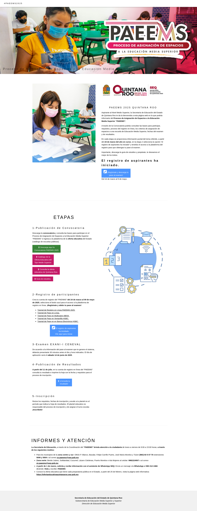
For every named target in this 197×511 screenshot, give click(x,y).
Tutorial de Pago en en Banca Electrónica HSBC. (57, 321)
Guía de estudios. (42, 279)
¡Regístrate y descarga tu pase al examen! (116, 173)
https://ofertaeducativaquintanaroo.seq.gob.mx (57, 474)
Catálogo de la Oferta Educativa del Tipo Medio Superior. (43, 260)
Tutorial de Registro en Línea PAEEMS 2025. (56, 310)
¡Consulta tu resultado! (64, 382)
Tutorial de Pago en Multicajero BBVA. (53, 316)
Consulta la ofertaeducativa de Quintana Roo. (46, 270)
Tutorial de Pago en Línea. (48, 313)
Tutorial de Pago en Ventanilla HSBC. (53, 318)
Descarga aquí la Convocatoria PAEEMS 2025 (46, 248)
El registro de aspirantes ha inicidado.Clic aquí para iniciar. (64, 330)
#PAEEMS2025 (13, 3)
